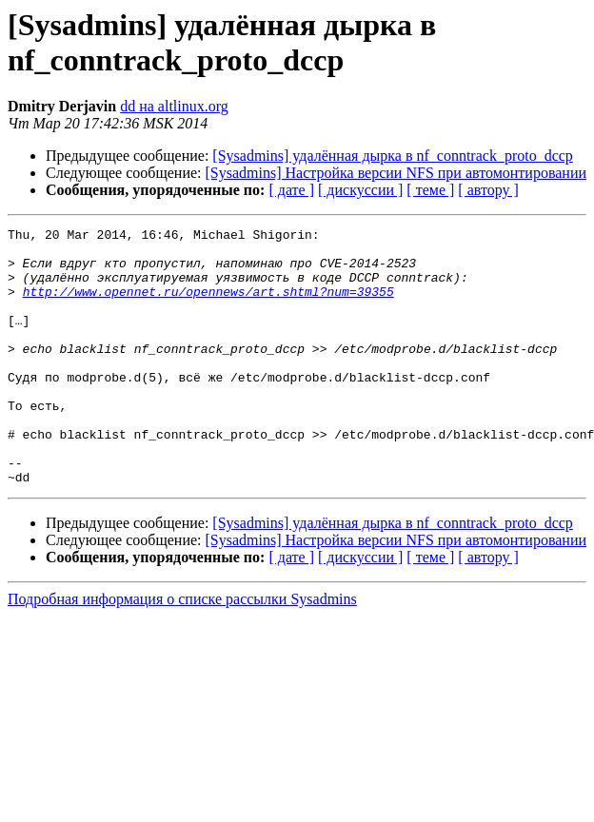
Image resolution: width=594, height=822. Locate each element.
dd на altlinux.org (174, 106)
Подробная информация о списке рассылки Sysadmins (182, 650)
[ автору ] (488, 190)
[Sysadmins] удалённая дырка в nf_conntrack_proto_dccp (392, 155)
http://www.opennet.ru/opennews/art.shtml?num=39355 (208, 305)
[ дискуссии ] (360, 190)
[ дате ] (291, 190)
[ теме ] (430, 190)
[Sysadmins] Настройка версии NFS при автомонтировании (396, 173)
